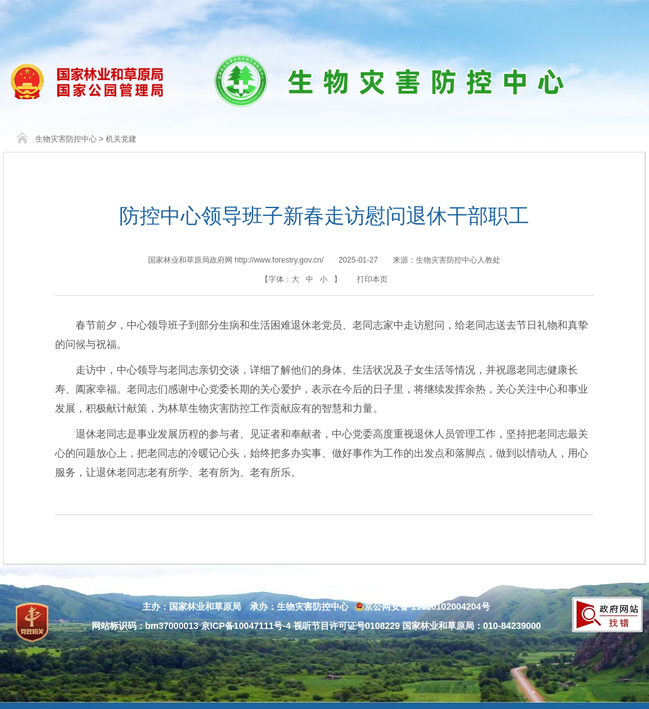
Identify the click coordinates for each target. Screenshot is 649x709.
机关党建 (121, 138)
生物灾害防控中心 (66, 138)
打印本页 (372, 279)
